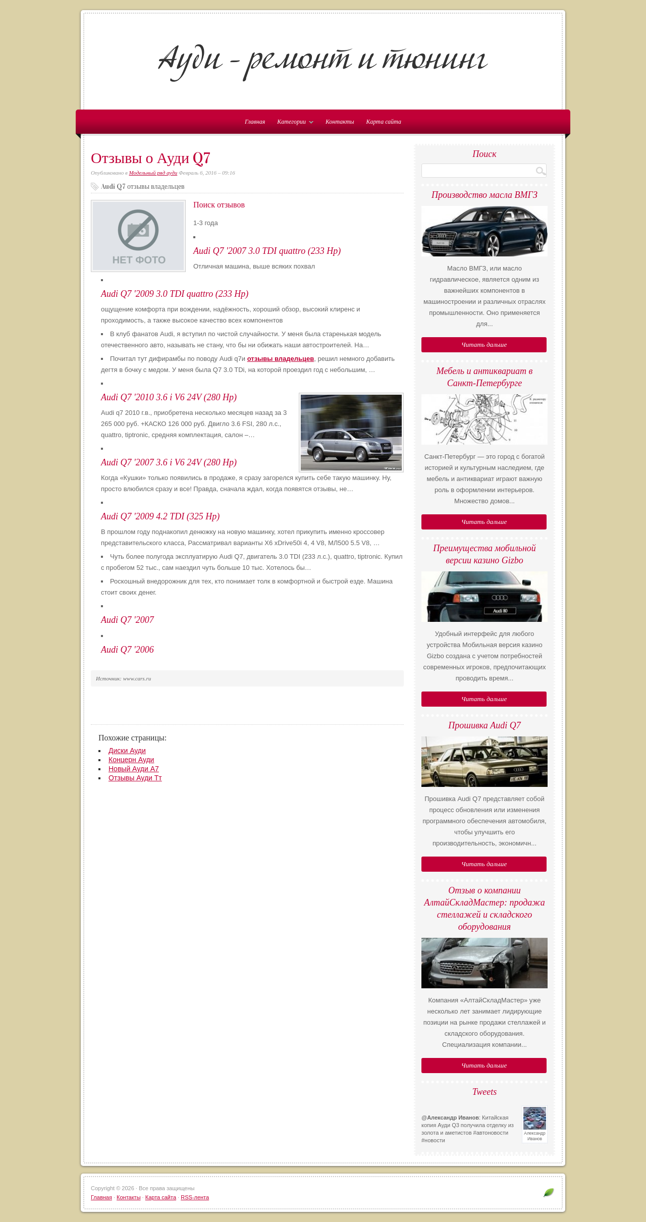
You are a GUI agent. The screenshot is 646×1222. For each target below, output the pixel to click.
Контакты (340, 121)
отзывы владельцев (280, 358)
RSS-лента (195, 1197)
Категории (292, 123)
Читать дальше (484, 344)
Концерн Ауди (131, 760)
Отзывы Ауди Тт (135, 778)
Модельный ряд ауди (153, 173)
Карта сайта (383, 121)
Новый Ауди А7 (134, 769)
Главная (101, 1197)
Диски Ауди (127, 751)
